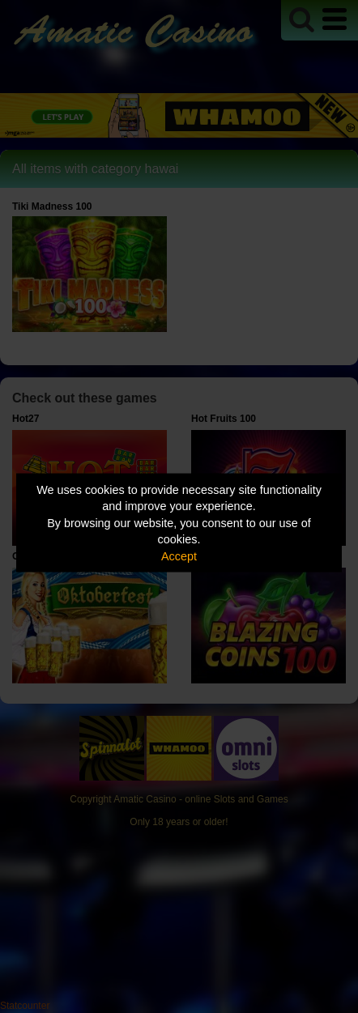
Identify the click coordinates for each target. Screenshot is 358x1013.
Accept (179, 555)
